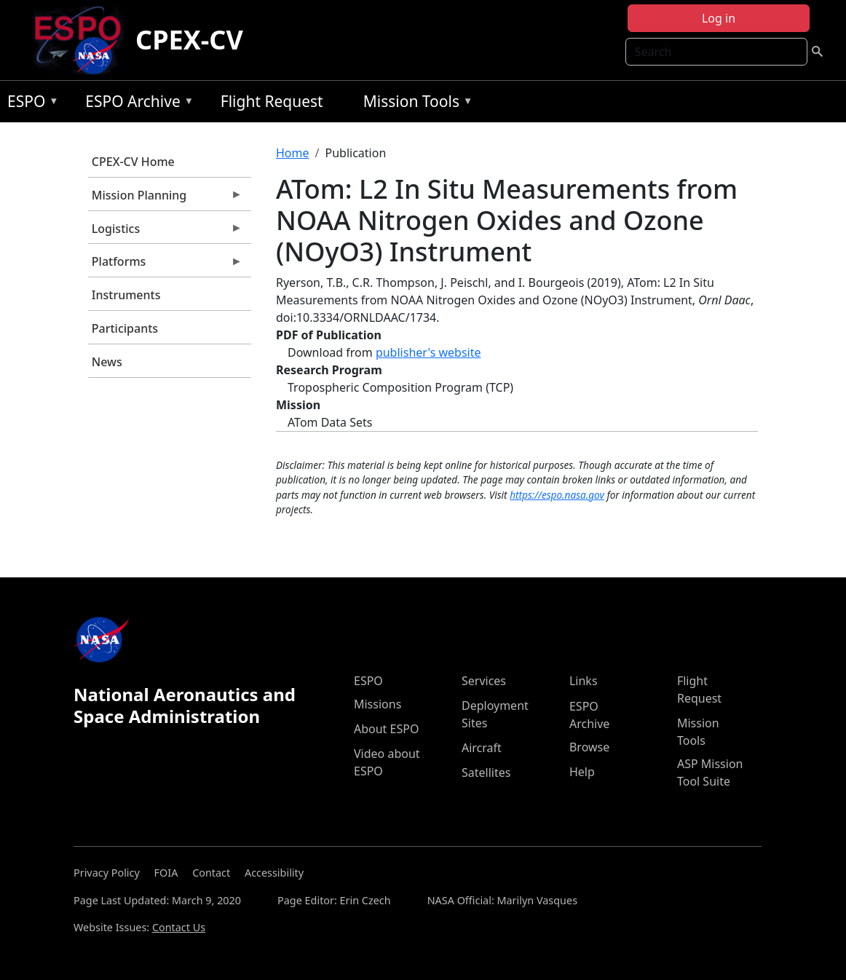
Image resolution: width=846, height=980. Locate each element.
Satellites (486, 772)
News (107, 362)
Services (484, 681)
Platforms (165, 265)
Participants (125, 328)
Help (582, 772)
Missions (377, 704)
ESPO (29, 103)
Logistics (165, 232)
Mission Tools (414, 103)
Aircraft (482, 748)
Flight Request (272, 101)
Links (583, 681)
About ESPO (386, 729)
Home (292, 153)
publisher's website (428, 352)
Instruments (126, 295)
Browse (589, 747)
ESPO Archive (136, 103)
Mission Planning (165, 198)
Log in (718, 18)
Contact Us (178, 927)
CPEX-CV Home (133, 162)
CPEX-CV (189, 40)
